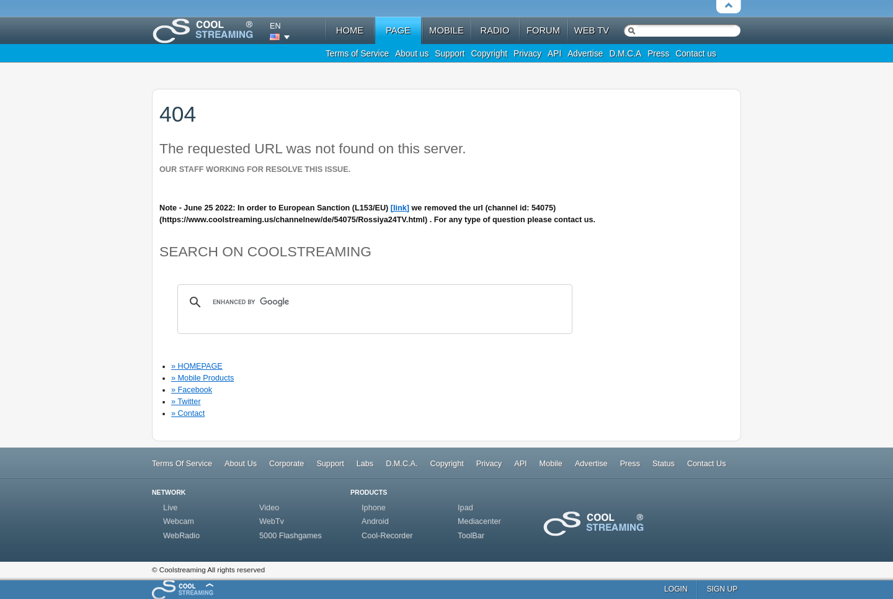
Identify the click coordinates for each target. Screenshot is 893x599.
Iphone (374, 507)
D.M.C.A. (401, 463)
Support (449, 53)
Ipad (465, 507)
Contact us (695, 53)
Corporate (286, 463)
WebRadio (181, 535)
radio (495, 30)
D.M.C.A (625, 53)
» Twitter (186, 401)
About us (412, 53)
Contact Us (706, 463)
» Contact (188, 413)
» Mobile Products (202, 378)
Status (663, 463)
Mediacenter (479, 521)
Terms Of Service (182, 463)
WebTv (271, 521)
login (676, 589)
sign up (722, 589)
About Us (240, 463)
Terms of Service (357, 53)
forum (543, 30)
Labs (365, 463)
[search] (373, 302)
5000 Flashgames (290, 535)
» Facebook (191, 389)
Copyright (489, 53)
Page (398, 30)
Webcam (178, 521)
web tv (591, 30)
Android (375, 521)
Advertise (585, 53)
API (554, 53)
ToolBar (471, 535)
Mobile (551, 463)
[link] (400, 208)
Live (170, 507)
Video (269, 507)
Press (658, 53)
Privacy (527, 53)
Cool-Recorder (387, 535)
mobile (446, 30)
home (349, 30)
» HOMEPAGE (197, 366)
